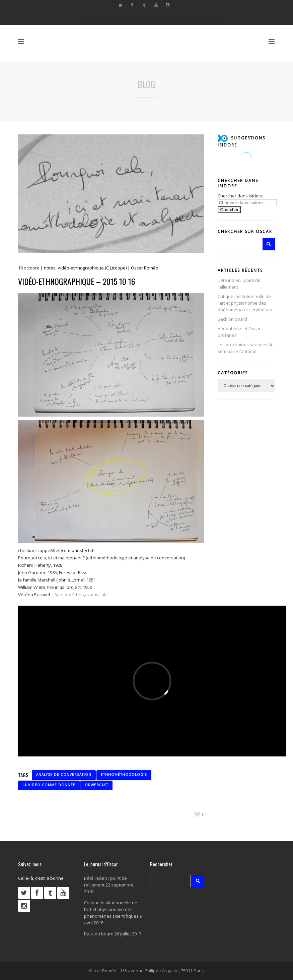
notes (50, 268)
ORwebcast (96, 785)
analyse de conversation (63, 774)
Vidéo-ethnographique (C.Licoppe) (92, 268)
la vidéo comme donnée (48, 785)
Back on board (232, 319)
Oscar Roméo (144, 268)
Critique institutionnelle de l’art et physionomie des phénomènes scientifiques (245, 303)
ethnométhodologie (124, 774)
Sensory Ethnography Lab (80, 595)
